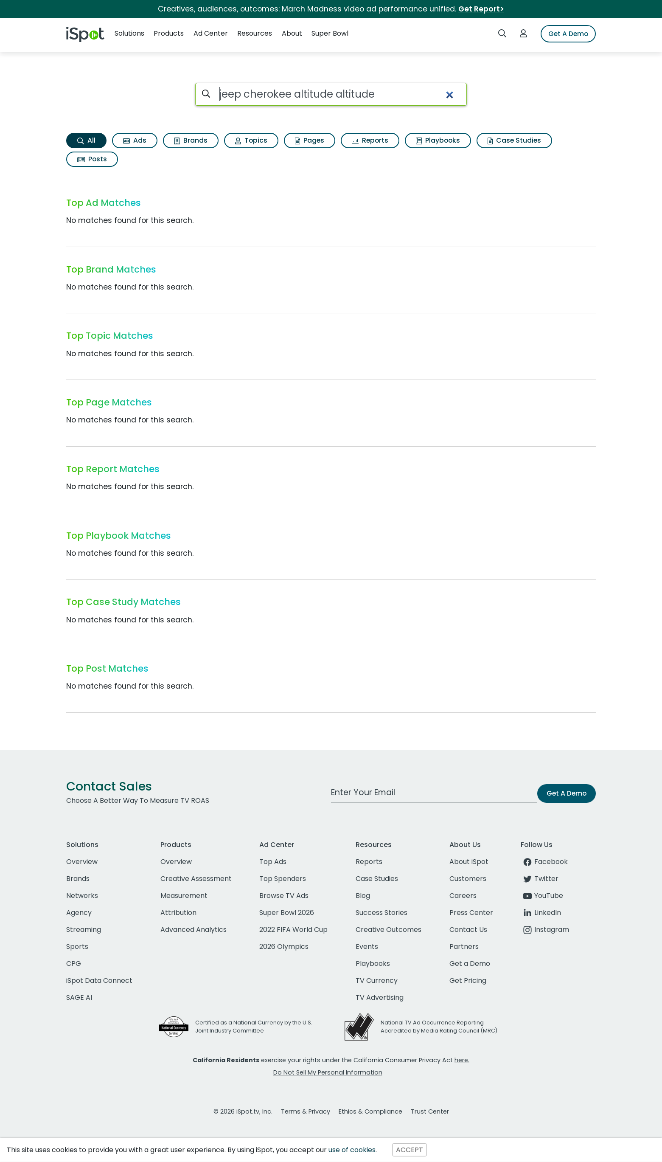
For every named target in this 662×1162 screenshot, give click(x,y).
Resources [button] (254, 33)
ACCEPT (409, 1150)
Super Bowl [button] (329, 33)
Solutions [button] (129, 33)
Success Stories (381, 912)
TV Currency (377, 980)
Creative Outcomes (388, 929)
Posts (92, 159)
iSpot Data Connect (99, 980)
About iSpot (468, 862)
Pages (309, 140)
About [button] (292, 33)
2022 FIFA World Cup (293, 929)
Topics (251, 140)
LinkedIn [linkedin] (541, 912)
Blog (363, 895)
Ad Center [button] (211, 33)
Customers (467, 878)
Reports (370, 140)
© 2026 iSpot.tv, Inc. (242, 1111)
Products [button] (169, 33)
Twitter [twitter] (539, 878)
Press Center (471, 912)
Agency (79, 912)
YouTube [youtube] (542, 895)
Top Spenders (282, 878)
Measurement (184, 895)
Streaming (83, 929)
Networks (82, 895)
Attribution (178, 912)
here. (461, 1060)
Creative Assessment (196, 878)
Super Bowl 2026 (286, 912)
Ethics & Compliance (370, 1111)
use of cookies (352, 1150)
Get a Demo (469, 963)
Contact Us (468, 929)
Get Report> (481, 9)
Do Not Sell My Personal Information (327, 1072)
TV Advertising (380, 997)
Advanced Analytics (193, 929)
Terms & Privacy (305, 1111)
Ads (134, 140)
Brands (191, 140)
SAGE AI (79, 997)
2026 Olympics (284, 946)
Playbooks (438, 140)
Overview (82, 862)
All (86, 140)
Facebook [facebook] (544, 862)
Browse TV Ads (284, 895)
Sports (77, 946)
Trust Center (430, 1111)
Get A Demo (568, 34)
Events (367, 946)
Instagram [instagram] (545, 929)
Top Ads (272, 862)
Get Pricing (467, 980)
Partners (464, 946)
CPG (73, 963)
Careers (463, 895)
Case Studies (514, 140)
